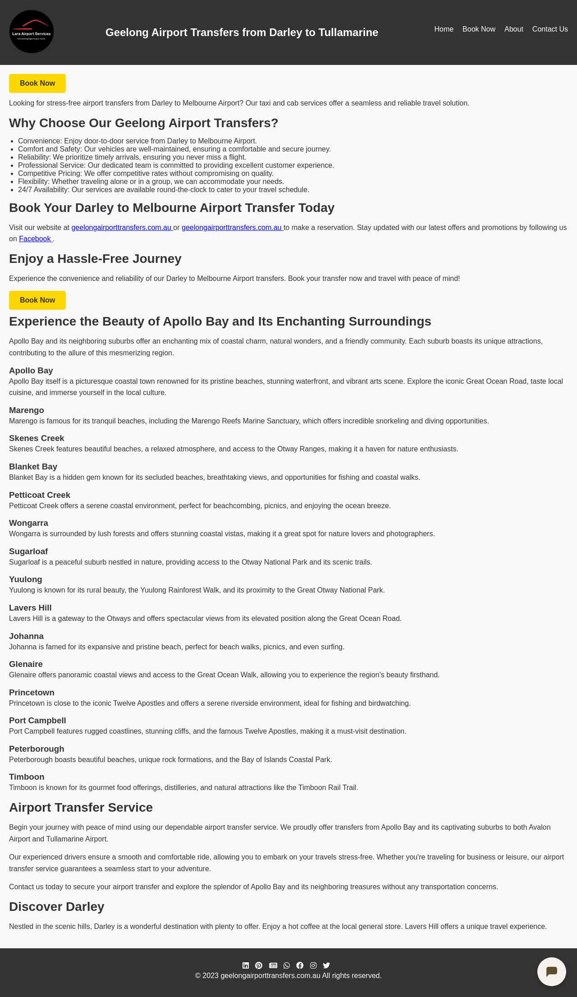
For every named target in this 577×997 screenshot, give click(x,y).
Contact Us (550, 29)
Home (443, 29)
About (513, 29)
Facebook (36, 239)
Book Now (479, 29)
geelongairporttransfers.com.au (122, 227)
